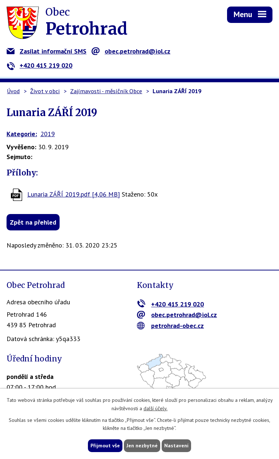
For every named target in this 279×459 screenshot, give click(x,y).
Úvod (13, 91)
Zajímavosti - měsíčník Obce (106, 91)
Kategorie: (22, 134)
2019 (47, 134)
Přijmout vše (105, 445)
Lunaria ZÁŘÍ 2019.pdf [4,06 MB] (73, 194)
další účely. (155, 408)
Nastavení (176, 445)
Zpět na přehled (33, 222)
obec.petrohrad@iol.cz (131, 51)
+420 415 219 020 (39, 65)
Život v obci (45, 91)
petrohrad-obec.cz (170, 325)
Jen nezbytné (142, 445)
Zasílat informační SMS (46, 51)
